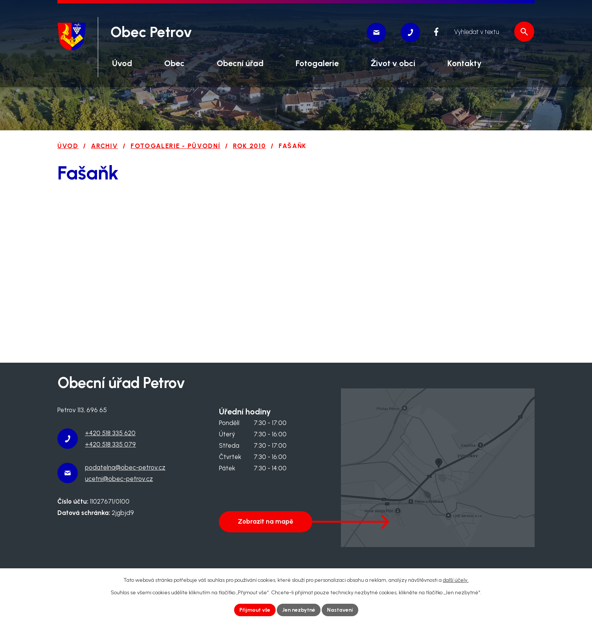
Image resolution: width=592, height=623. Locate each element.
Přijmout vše (254, 610)
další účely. (456, 580)
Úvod (68, 146)
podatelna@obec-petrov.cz (125, 467)
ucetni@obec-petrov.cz (119, 478)
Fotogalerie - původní (175, 146)
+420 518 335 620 (110, 433)
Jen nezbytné (298, 610)
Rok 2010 (249, 146)
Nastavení (340, 610)
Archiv (104, 146)
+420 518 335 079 (110, 444)
